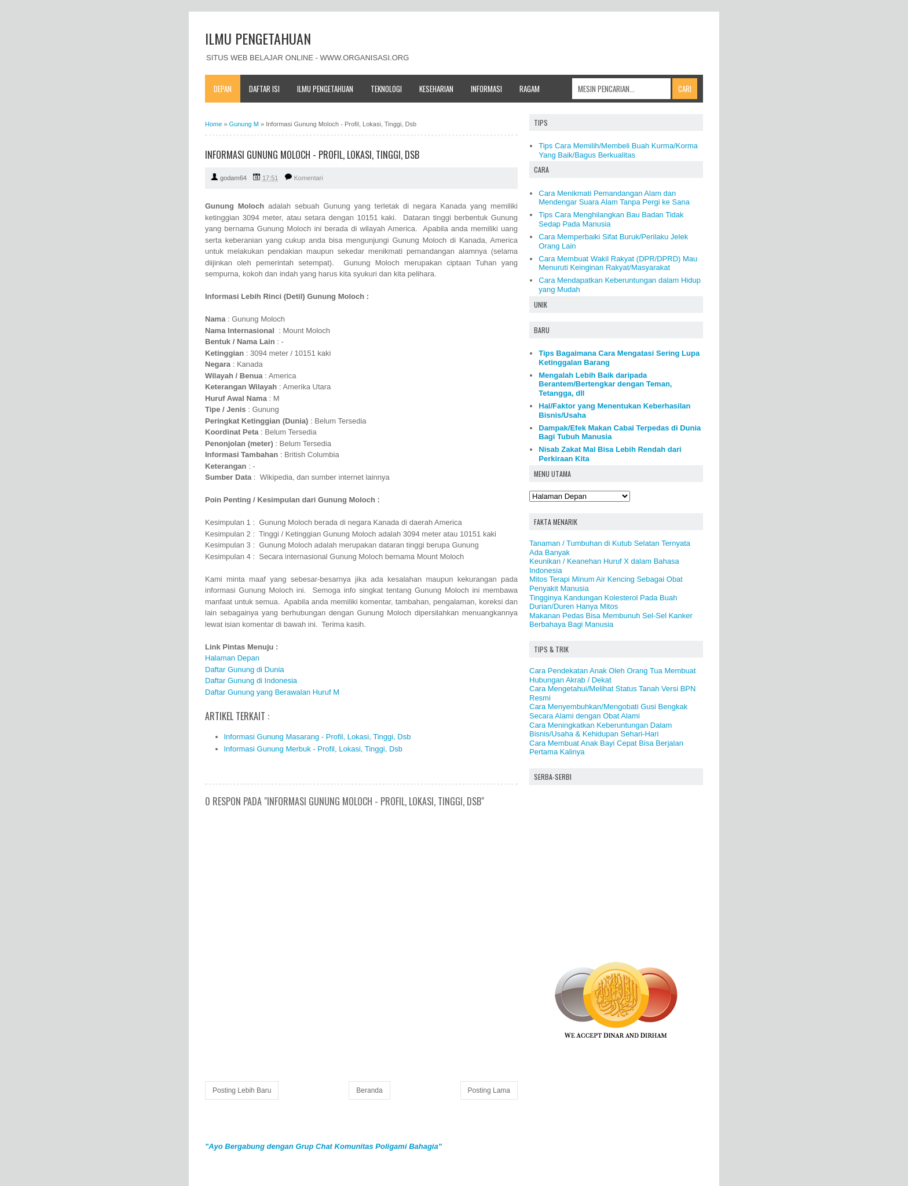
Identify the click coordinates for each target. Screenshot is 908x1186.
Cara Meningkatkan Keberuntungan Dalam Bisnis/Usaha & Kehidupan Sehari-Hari (600, 730)
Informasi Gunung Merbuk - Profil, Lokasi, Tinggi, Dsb (313, 749)
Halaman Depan (232, 658)
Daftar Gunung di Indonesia (251, 680)
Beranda (369, 1090)
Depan (223, 88)
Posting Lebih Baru (242, 1090)
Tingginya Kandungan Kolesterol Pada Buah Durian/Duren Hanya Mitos (603, 602)
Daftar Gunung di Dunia (244, 669)
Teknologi (386, 88)
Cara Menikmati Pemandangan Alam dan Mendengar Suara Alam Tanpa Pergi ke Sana (614, 198)
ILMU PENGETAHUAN (258, 38)
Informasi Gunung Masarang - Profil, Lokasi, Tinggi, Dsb (317, 736)
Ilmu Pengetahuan (325, 88)
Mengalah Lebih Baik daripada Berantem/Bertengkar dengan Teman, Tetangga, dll (605, 384)
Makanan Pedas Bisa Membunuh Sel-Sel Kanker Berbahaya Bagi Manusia (611, 620)
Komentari (308, 177)
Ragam (529, 88)
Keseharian (436, 88)
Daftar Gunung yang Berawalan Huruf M (272, 692)
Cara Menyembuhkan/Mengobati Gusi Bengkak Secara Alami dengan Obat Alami (608, 711)
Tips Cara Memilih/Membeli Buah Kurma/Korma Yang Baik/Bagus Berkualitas (618, 150)
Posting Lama (489, 1090)
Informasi (486, 88)
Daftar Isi (264, 88)
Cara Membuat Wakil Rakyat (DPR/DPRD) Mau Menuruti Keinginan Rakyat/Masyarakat (618, 263)
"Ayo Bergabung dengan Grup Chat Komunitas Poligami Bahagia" (323, 1146)
